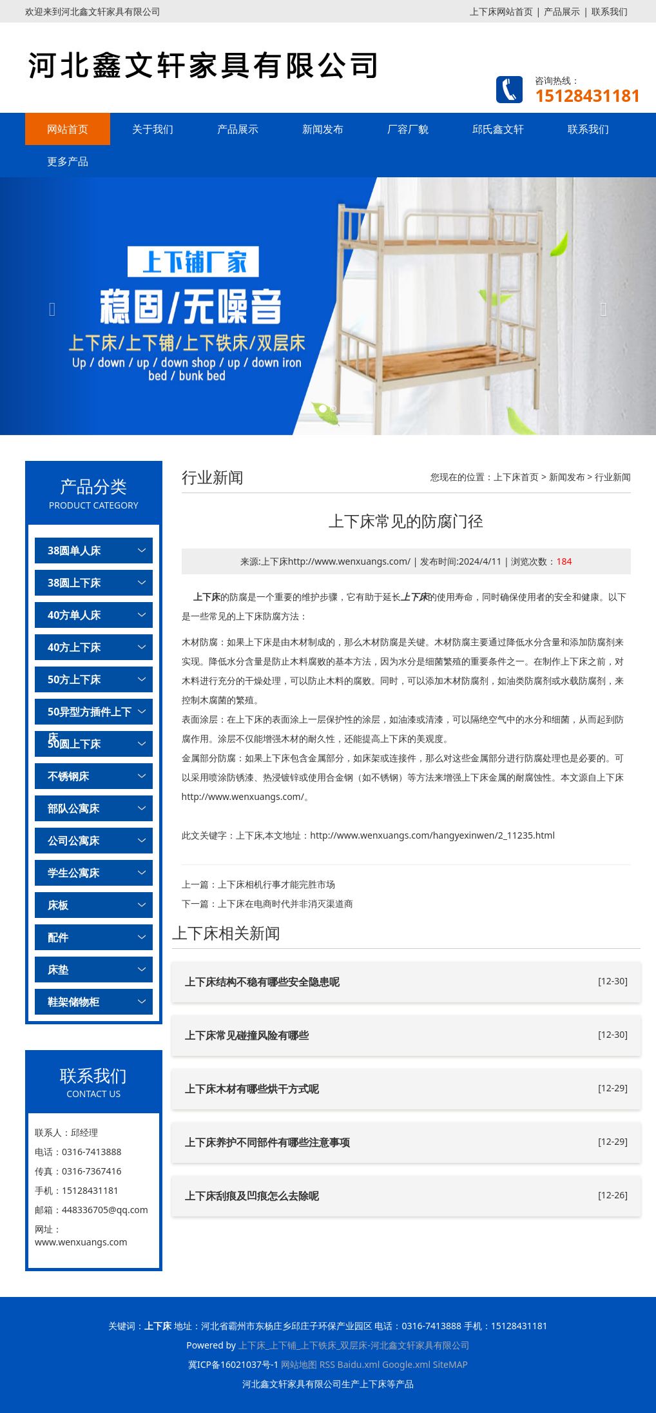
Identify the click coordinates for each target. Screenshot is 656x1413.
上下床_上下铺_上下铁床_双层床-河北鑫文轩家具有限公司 (354, 1345)
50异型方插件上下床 (89, 715)
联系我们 (610, 11)
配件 (58, 937)
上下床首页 (516, 477)
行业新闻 (613, 477)
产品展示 (562, 11)
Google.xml (406, 1364)
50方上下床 (74, 679)
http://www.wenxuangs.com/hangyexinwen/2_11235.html (432, 835)
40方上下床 (74, 647)
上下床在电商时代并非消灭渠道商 (285, 903)
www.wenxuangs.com (81, 1242)
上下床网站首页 (501, 11)
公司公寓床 (73, 840)
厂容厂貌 (408, 129)
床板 (58, 905)
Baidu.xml (359, 1364)
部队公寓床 (73, 808)
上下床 (206, 596)
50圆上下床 (74, 744)
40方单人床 (74, 615)
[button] (49, 306)
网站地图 (299, 1364)
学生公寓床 (73, 873)
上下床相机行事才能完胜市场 (276, 884)
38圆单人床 (74, 550)
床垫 (58, 969)
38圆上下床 (74, 583)
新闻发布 (322, 129)
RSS (327, 1364)
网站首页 (67, 129)
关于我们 (152, 129)
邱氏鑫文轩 (498, 129)
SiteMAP (450, 1364)
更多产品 (67, 161)
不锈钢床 (68, 776)
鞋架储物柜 (73, 1002)
